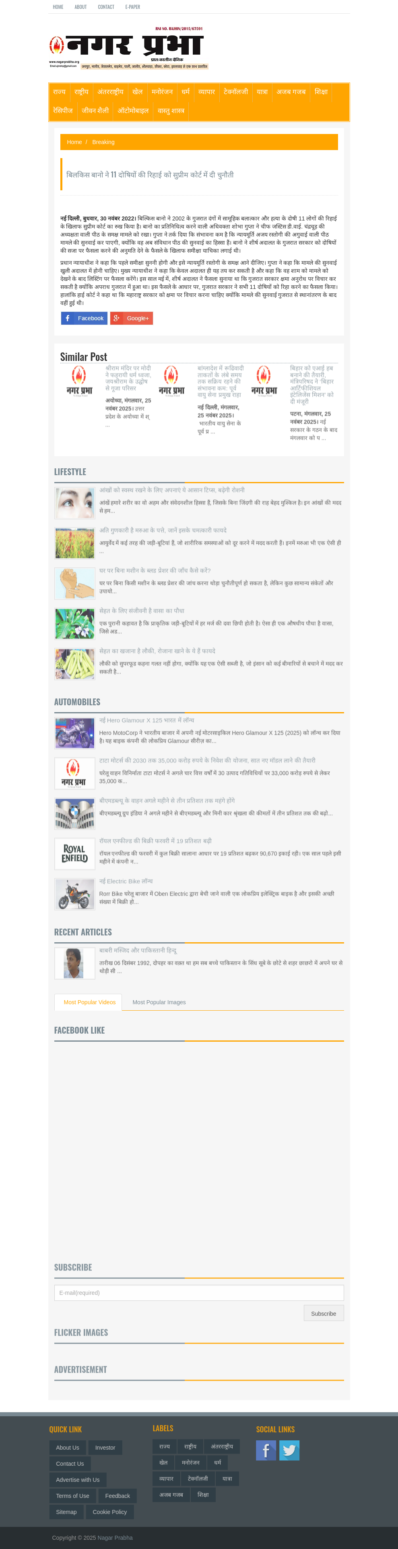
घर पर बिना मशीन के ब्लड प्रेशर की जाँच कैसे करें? (155, 561)
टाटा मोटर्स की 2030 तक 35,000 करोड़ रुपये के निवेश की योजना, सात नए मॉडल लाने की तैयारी (207, 751)
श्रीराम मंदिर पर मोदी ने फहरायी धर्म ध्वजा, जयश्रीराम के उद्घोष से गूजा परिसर (128, 369)
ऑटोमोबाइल (133, 110)
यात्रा (262, 91)
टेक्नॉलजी (236, 91)
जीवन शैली (95, 110)
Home (58, 6)
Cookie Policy (114, 1512)
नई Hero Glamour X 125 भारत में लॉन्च (146, 711)
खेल (137, 91)
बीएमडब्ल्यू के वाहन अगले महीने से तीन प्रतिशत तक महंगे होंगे (167, 791)
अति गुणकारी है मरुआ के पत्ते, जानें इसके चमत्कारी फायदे (163, 521)
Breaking (103, 142)
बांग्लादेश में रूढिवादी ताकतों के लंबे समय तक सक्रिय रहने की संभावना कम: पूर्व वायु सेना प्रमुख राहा (220, 372)
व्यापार (206, 91)
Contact (106, 6)
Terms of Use (77, 1496)
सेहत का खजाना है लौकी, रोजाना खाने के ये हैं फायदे (157, 642)
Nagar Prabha (115, 1538)
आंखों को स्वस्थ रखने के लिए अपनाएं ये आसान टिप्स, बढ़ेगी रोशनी (172, 481)
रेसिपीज (63, 110)
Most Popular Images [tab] (159, 1002)
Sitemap (71, 1512)
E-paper (133, 6)
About (80, 6)
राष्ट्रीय (81, 91)
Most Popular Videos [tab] (90, 1002)
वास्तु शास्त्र (171, 110)
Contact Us (75, 1463)
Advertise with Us (82, 1480)
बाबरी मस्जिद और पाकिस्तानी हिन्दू (138, 941)
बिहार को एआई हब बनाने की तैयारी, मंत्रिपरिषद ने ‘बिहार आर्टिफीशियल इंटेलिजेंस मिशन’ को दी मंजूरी (312, 376)
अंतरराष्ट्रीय (110, 91)
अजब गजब (291, 91)
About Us (72, 1447)
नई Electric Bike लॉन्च (126, 872)
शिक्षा (321, 91)
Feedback (122, 1496)
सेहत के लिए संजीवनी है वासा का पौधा (141, 601)
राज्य (59, 91)
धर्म (185, 91)
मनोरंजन (162, 91)
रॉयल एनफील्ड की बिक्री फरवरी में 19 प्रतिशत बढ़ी (155, 831)
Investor (110, 1447)
